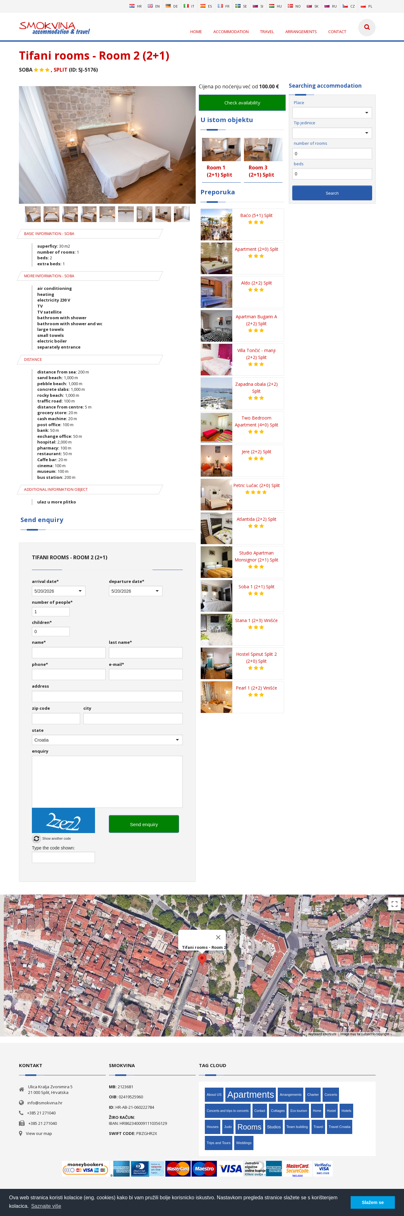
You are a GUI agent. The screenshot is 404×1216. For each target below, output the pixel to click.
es (206, 6)
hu (275, 6)
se (241, 6)
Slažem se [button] (373, 1202)
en (154, 6)
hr (135, 6)
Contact (259, 1111)
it (189, 6)
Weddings (244, 1143)
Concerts (330, 1094)
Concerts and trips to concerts (228, 1111)
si (258, 6)
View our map (39, 1133)
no (294, 6)
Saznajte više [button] (46, 1206)
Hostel (331, 1111)
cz (349, 6)
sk (312, 6)
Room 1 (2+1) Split (219, 171)
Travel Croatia (340, 1127)
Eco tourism (298, 1111)
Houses (212, 1127)
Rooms (249, 1127)
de (172, 6)
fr (223, 6)
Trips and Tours (218, 1143)
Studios (274, 1127)
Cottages (278, 1111)
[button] (202, 960)
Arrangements (290, 1094)
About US (214, 1094)
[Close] (218, 937)
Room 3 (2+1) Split (261, 171)
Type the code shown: (53, 847)
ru (330, 6)
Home (317, 1111)
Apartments (250, 1095)
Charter (313, 1094)
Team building (297, 1127)
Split (61, 69)
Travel (318, 1127)
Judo (228, 1127)
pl (366, 6)
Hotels (346, 1111)
